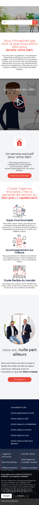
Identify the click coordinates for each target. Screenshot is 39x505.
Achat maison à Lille (19, 418)
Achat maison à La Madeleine (23, 424)
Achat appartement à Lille (22, 413)
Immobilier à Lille (18, 407)
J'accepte (6, 496)
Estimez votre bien (19, 175)
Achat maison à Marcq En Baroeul (22, 442)
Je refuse (20, 496)
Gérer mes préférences (9, 501)
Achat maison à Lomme (21, 429)
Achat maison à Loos (20, 435)
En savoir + (19, 379)
